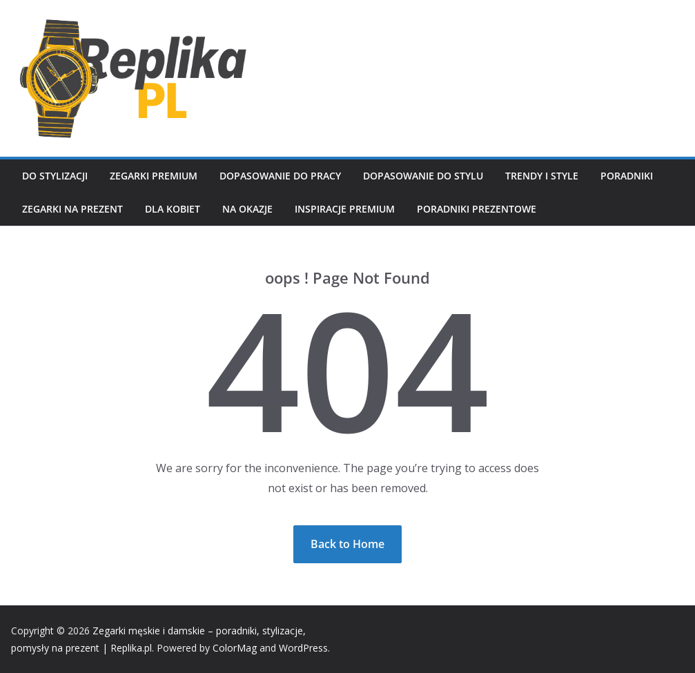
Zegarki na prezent (72, 208)
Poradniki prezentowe (476, 208)
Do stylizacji (55, 175)
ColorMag (235, 647)
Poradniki (626, 175)
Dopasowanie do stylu (423, 175)
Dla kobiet (172, 208)
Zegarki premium (153, 175)
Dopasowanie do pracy (280, 175)
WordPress (303, 647)
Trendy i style (541, 175)
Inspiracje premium (345, 208)
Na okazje (247, 208)
